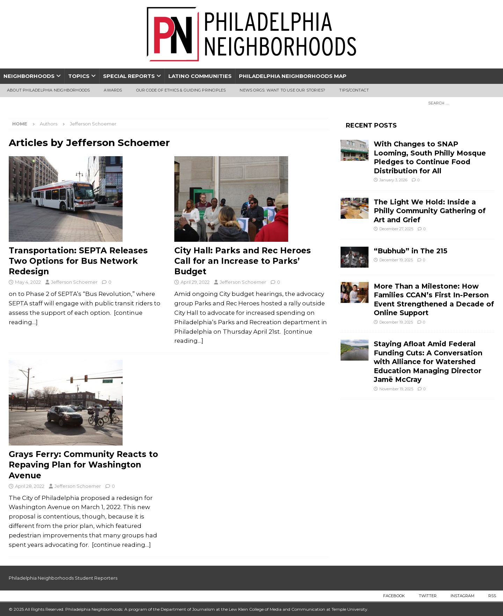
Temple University (349, 609)
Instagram (462, 595)
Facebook (394, 595)
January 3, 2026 (393, 179)
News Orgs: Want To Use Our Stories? (282, 90)
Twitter (428, 595)
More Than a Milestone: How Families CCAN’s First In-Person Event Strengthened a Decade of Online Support (434, 299)
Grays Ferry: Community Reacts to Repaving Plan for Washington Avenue (83, 464)
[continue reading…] (121, 544)
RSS (492, 595)
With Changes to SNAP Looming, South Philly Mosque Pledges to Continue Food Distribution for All (430, 157)
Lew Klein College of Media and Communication (277, 609)
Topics (78, 76)
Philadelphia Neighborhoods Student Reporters (63, 578)
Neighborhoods (28, 76)
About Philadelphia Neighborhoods (48, 90)
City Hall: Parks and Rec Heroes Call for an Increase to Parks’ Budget (242, 261)
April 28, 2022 (29, 486)
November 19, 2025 (396, 388)
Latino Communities (200, 76)
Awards (113, 90)
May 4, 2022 (28, 282)
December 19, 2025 (396, 260)
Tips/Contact (354, 90)
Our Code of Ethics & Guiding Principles (181, 90)
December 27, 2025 (396, 228)
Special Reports (129, 76)
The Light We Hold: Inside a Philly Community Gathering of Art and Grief (430, 211)
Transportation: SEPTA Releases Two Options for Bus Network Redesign (78, 261)
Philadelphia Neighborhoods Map (293, 76)
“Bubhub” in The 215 (410, 251)
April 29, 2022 (195, 282)
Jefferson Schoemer (74, 282)
